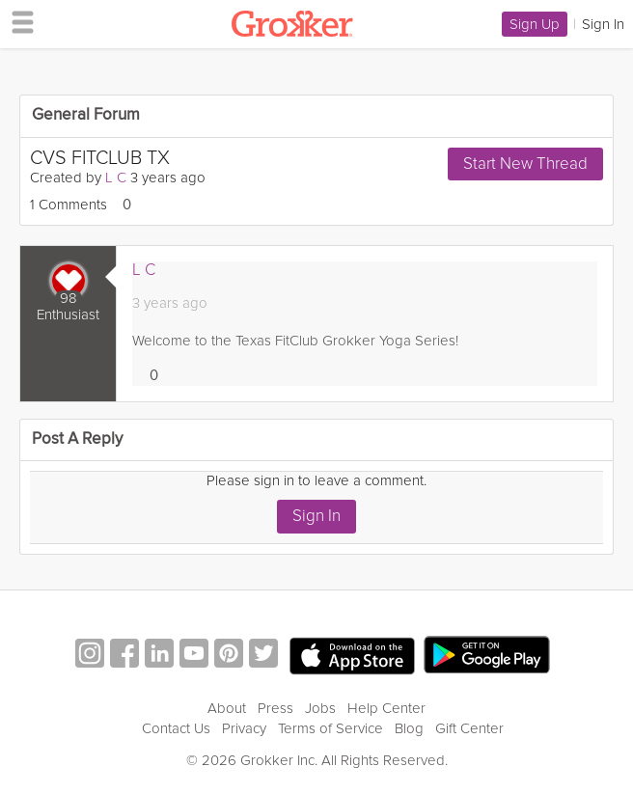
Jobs (320, 708)
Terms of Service (330, 728)
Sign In (316, 516)
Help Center (386, 708)
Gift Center (469, 728)
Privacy (244, 728)
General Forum (86, 115)
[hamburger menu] (17, 21)
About (226, 708)
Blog (409, 728)
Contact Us (176, 728)
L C (115, 177)
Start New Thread (525, 163)
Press (275, 708)
